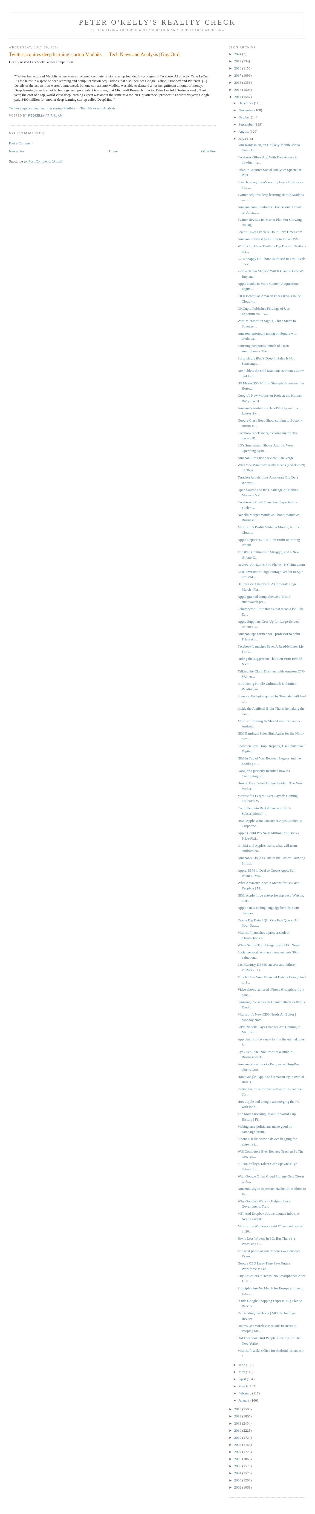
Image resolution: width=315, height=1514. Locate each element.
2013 (238, 1409)
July (241, 139)
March (243, 1386)
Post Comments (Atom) (45, 161)
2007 (238, 1452)
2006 (238, 1459)
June (242, 1365)
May (242, 1372)
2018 (238, 68)
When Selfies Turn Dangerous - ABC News (269, 945)
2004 (238, 1473)
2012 (238, 1416)
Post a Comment (21, 143)
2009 (238, 1437)
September (246, 124)
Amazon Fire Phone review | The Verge (266, 458)
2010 (238, 1430)
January (244, 1400)
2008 (238, 1445)
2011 (238, 1423)
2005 (238, 1466)
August (244, 131)
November (246, 110)
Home (113, 151)
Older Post (208, 151)
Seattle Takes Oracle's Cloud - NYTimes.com (270, 232)
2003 (238, 1480)
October (244, 117)
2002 (238, 1487)
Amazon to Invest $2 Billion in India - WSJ (269, 239)
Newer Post (17, 151)
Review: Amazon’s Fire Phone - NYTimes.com (271, 564)
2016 (238, 82)
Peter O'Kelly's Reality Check (157, 22)
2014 (238, 97)
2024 (238, 54)
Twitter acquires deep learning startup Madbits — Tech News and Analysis (62, 108)
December (246, 103)
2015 (238, 90)
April (242, 1379)
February (245, 1393)
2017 (238, 75)
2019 (238, 61)
